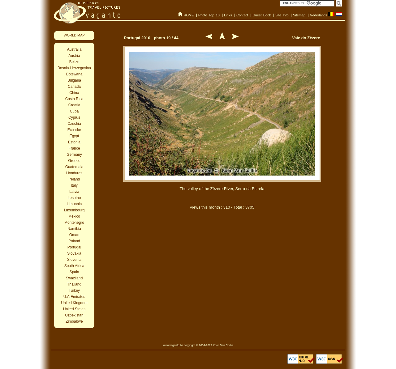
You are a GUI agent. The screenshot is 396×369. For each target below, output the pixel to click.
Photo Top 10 (209, 15)
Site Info (282, 15)
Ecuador (74, 130)
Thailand (74, 284)
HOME (188, 15)
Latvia (74, 191)
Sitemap (299, 15)
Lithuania (74, 204)
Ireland (74, 179)
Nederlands (318, 15)
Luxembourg (74, 210)
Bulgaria (74, 80)
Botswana (74, 74)
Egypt (74, 136)
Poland (74, 241)
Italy (74, 185)
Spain (74, 272)
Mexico (74, 216)
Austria (74, 55)
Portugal (74, 247)
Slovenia (74, 259)
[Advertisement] (222, 246)
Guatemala (74, 167)
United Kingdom (74, 303)
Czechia (74, 123)
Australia (74, 49)
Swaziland (74, 278)
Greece (74, 161)
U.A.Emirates (74, 297)
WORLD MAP (74, 35)
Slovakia (74, 253)
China (74, 93)
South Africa (74, 266)
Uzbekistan (74, 315)
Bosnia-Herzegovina (74, 68)
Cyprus (74, 117)
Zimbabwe (74, 321)
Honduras (74, 173)
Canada (74, 86)
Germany (74, 154)
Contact (242, 15)
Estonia (74, 142)
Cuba (74, 111)
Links (228, 15)
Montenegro (74, 222)
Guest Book (261, 15)
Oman (74, 235)
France (74, 148)
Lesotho (74, 198)
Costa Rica (74, 99)
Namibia (74, 229)
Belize (74, 62)
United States (74, 309)
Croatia (74, 105)
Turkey (74, 290)
